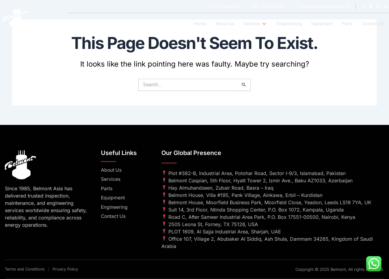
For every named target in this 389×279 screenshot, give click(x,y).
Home (200, 23)
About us (224, 23)
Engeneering (289, 23)
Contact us (373, 23)
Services (254, 23)
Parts (347, 23)
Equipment (321, 23)
